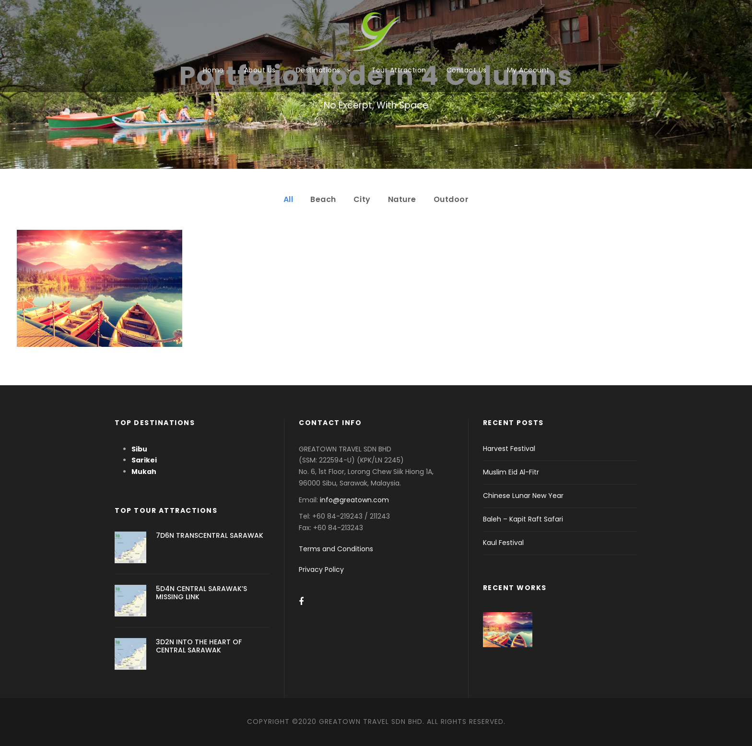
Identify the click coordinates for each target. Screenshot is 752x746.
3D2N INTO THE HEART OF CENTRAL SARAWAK (199, 646)
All (288, 199)
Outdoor (451, 199)
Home (213, 70)
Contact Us (466, 70)
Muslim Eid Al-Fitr (511, 472)
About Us (260, 70)
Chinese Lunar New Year (523, 495)
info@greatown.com (355, 500)
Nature (402, 199)
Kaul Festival (503, 542)
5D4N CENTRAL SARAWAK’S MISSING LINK (201, 593)
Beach (323, 199)
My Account (528, 70)
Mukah (143, 471)
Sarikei (144, 460)
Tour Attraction (398, 70)
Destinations (318, 70)
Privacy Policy (321, 569)
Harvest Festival (509, 448)
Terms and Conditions (336, 549)
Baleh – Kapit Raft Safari (523, 519)
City (362, 199)
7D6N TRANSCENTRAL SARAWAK (209, 535)
